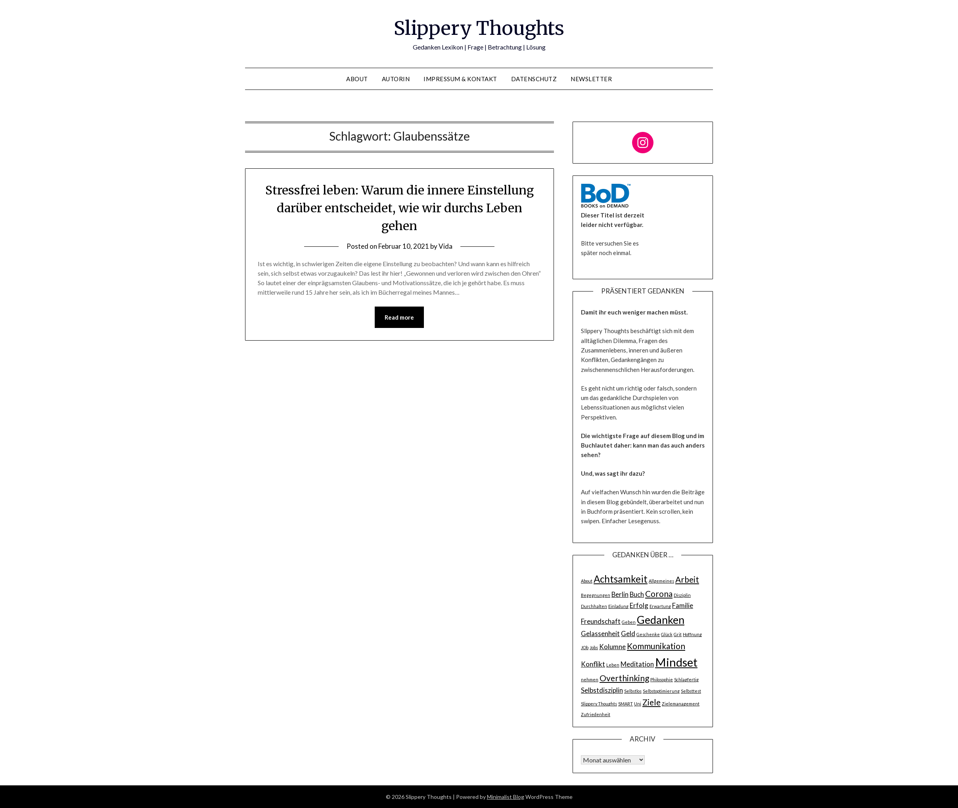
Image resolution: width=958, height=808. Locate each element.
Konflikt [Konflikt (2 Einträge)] (593, 664)
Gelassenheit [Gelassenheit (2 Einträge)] (600, 633)
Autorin (396, 78)
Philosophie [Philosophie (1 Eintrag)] (661, 679)
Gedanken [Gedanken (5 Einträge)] (660, 619)
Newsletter (591, 78)
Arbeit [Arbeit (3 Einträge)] (687, 579)
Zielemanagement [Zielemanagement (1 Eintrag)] (680, 703)
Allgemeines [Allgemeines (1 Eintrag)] (661, 580)
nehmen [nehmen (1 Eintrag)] (589, 679)
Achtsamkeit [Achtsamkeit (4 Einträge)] (621, 579)
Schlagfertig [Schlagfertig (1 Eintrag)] (686, 679)
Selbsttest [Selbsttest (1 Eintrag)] (691, 691)
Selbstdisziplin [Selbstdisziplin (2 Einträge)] (602, 690)
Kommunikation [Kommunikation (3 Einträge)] (656, 646)
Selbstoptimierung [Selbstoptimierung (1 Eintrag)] (661, 691)
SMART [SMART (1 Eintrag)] (625, 703)
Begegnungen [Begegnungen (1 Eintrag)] (595, 595)
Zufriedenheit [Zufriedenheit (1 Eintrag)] (595, 714)
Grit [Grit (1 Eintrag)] (678, 634)
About (357, 78)
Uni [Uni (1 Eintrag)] (637, 703)
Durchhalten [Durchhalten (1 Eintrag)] (594, 606)
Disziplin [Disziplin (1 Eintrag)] (682, 595)
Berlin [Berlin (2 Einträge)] (619, 594)
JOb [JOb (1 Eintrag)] (584, 647)
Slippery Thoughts (479, 28)
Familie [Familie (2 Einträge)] (682, 605)
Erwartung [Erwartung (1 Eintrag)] (660, 606)
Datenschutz (534, 78)
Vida (445, 246)
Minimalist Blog (505, 796)
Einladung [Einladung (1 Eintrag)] (618, 606)
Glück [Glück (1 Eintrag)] (667, 634)
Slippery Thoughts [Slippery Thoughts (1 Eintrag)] (599, 703)
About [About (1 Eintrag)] (586, 580)
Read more (399, 317)
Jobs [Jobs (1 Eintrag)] (594, 647)
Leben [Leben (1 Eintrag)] (612, 664)
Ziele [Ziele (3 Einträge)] (651, 702)
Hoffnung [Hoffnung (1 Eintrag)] (692, 634)
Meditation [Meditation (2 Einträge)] (637, 664)
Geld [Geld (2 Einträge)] (628, 633)
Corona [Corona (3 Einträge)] (659, 593)
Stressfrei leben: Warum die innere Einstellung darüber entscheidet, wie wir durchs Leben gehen (399, 208)
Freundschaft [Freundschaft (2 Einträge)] (601, 621)
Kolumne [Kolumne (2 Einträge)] (612, 646)
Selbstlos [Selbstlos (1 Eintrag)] (633, 691)
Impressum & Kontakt (460, 78)
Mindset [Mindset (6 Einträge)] (676, 662)
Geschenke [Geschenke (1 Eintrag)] (648, 634)
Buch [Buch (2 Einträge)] (637, 594)
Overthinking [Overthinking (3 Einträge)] (624, 678)
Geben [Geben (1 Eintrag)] (629, 622)
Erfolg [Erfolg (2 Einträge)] (639, 605)
